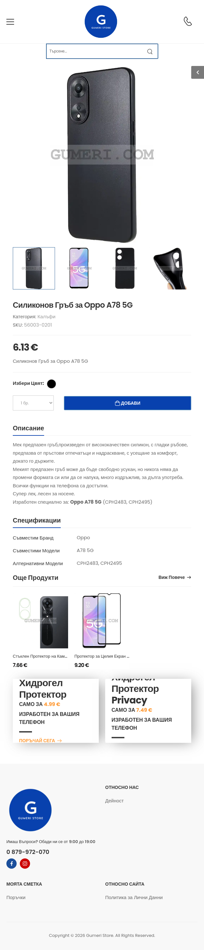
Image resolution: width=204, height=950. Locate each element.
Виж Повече (172, 578)
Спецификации (37, 520)
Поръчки (16, 897)
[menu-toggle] (10, 22)
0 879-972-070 (27, 852)
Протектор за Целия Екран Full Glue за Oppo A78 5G (126, 656)
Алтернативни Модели (38, 563)
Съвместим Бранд (33, 537)
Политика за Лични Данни (134, 897)
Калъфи (46, 316)
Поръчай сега (37, 741)
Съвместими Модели (36, 550)
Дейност (114, 800)
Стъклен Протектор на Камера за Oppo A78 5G (59, 656)
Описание (28, 428)
